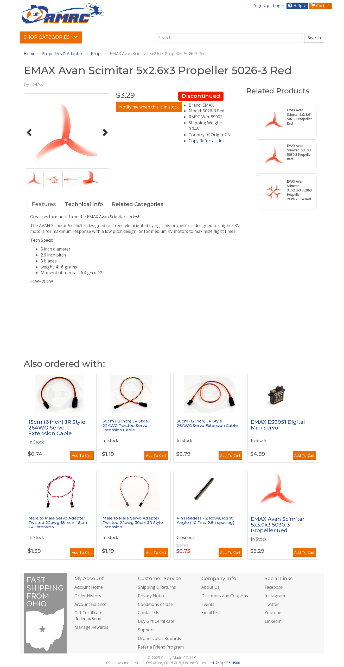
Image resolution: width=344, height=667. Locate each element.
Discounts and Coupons (224, 596)
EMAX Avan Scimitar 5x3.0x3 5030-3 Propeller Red (277, 525)
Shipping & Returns (157, 587)
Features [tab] (44, 204)
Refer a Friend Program (161, 647)
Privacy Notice (151, 596)
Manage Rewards (91, 627)
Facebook (274, 587)
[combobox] (229, 37)
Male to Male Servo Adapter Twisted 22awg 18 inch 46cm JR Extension (57, 522)
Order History (87, 596)
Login (278, 5)
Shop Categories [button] (51, 37)
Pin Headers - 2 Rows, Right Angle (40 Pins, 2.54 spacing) (205, 520)
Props (97, 53)
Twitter (272, 604)
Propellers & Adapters (63, 53)
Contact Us (148, 612)
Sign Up (261, 5)
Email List (210, 612)
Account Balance (90, 604)
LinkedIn (273, 621)
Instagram (275, 596)
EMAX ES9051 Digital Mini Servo (278, 425)
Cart (321, 6)
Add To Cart (82, 455)
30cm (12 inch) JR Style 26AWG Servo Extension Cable (207, 423)
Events (207, 604)
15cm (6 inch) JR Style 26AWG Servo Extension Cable (56, 428)
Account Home (88, 587)
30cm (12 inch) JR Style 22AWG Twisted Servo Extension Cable (125, 425)
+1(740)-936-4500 (225, 662)
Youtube (273, 612)
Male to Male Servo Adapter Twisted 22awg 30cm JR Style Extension (133, 522)
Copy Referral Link (207, 141)
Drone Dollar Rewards (159, 638)
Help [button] (298, 6)
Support (146, 630)
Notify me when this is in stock (149, 107)
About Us (210, 587)
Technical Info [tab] (84, 204)
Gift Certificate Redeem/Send (88, 615)
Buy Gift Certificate (156, 621)
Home (29, 53)
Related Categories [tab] (137, 204)
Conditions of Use (155, 604)
